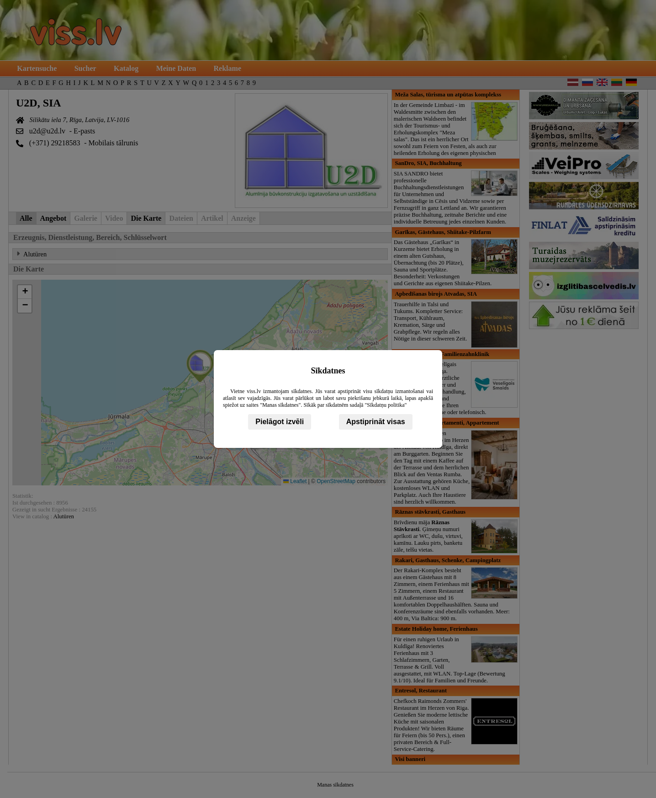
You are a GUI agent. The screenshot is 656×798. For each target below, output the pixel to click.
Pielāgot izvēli (279, 422)
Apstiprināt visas (375, 422)
